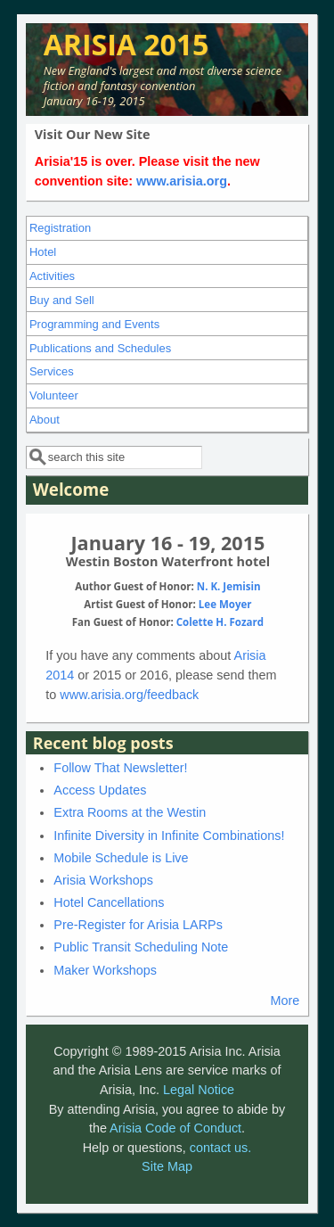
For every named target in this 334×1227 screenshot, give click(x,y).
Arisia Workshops (103, 880)
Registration (60, 228)
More (284, 1000)
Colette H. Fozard (220, 622)
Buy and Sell (61, 300)
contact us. (221, 1148)
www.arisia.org (181, 181)
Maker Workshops (105, 970)
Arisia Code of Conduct (175, 1128)
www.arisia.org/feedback (129, 695)
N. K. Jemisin (229, 586)
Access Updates (99, 790)
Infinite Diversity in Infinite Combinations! (168, 835)
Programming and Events (94, 324)
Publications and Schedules (100, 348)
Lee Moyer (225, 604)
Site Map (167, 1166)
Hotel (42, 252)
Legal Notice (198, 1090)
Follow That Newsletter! (120, 768)
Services (51, 371)
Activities (52, 276)
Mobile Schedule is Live (120, 858)
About (44, 419)
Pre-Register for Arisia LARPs (138, 925)
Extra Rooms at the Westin (129, 812)
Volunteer (53, 395)
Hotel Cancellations (108, 902)
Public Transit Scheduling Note (140, 947)
